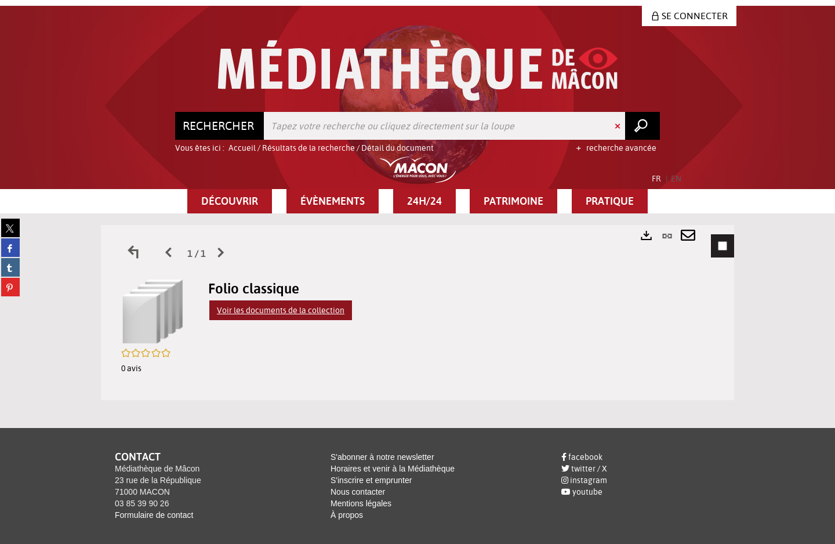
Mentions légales (361, 503)
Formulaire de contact (154, 515)
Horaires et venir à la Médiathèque (393, 468)
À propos (347, 515)
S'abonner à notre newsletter (382, 457)
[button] (229, 201)
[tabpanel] (417, 312)
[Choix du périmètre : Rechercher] (219, 126)
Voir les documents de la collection (280, 310)
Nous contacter (358, 491)
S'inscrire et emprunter (371, 480)
